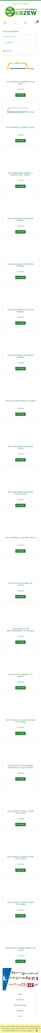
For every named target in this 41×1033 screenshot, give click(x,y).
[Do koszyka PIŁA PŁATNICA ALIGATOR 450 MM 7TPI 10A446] (20, 733)
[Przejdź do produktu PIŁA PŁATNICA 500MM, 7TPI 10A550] (20, 661)
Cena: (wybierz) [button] (8, 42)
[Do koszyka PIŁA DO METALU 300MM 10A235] (20, 140)
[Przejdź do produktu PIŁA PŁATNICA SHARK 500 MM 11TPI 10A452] (20, 844)
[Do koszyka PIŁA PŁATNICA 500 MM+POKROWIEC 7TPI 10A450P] (20, 642)
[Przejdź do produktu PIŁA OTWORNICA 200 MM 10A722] (20, 524)
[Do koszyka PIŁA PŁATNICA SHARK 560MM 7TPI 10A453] (20, 961)
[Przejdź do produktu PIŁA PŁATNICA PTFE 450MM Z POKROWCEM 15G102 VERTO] (20, 752)
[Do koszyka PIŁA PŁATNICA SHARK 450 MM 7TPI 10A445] (20, 824)
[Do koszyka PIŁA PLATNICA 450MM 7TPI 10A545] (20, 596)
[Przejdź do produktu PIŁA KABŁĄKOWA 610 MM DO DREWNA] (20, 297)
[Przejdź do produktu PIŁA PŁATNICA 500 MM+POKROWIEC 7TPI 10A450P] (20, 616)
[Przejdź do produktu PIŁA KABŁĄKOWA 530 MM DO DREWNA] (20, 205)
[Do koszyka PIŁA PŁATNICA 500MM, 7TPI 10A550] (20, 687)
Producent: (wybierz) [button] (10, 37)
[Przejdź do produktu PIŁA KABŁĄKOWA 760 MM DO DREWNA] (20, 342)
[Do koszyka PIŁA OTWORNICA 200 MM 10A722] (20, 551)
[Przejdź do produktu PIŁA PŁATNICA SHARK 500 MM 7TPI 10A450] (20, 889)
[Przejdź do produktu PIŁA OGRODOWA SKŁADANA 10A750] (20, 433)
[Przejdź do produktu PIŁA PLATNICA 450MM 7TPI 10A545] (20, 570)
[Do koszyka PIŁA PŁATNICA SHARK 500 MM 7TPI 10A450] (20, 915)
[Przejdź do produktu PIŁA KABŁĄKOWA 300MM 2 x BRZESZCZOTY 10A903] (20, 160)
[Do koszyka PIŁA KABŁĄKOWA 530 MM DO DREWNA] (20, 231)
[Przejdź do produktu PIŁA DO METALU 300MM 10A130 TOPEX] (20, 69)
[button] (5, 22)
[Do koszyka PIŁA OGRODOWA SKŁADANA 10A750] (20, 460)
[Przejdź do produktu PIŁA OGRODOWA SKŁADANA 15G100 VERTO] (20, 479)
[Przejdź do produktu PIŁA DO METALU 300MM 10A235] (20, 114)
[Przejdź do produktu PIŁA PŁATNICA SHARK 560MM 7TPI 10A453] (20, 935)
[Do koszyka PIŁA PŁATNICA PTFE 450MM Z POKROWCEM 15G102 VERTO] (20, 779)
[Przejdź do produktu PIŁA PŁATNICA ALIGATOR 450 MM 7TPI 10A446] (20, 707)
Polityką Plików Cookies (8, 1028)
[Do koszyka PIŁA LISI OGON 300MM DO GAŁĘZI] (20, 414)
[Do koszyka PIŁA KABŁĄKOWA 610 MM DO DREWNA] (20, 323)
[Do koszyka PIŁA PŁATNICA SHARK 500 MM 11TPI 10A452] (20, 870)
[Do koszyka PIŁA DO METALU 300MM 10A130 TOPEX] (20, 95)
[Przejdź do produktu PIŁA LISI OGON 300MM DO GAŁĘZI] (20, 388)
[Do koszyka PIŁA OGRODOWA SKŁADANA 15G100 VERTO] (20, 505)
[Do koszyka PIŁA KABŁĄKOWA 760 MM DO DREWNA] (20, 368)
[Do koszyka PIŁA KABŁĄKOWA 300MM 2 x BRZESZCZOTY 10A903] (20, 186)
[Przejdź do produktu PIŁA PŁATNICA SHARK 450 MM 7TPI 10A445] (20, 798)
